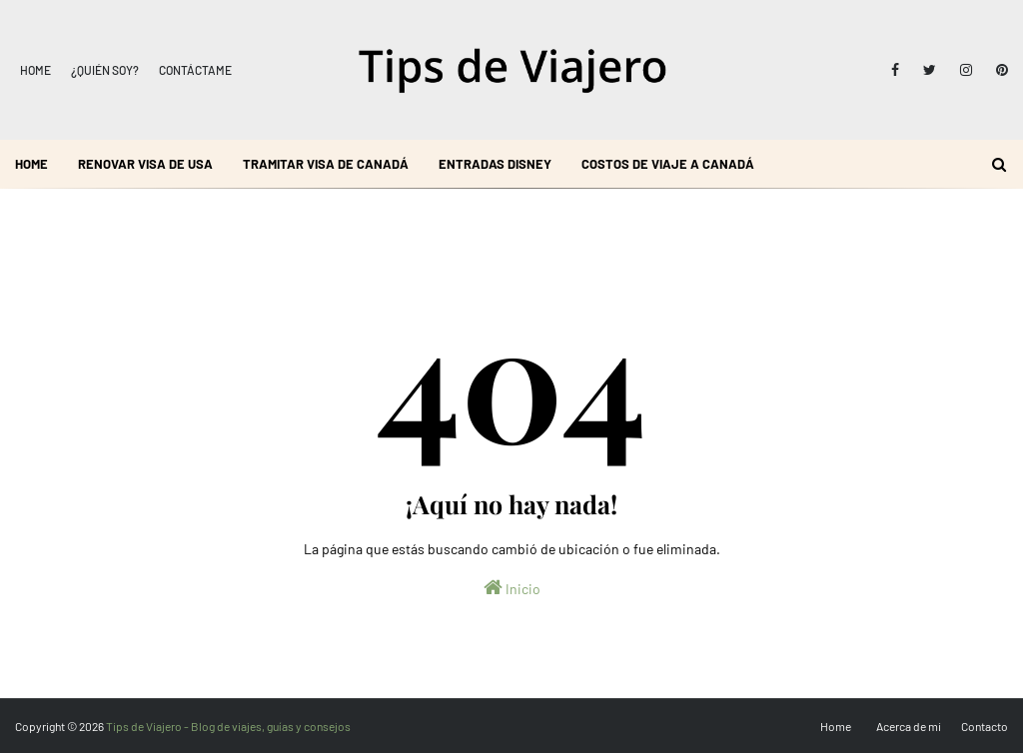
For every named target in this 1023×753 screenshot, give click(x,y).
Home (35, 70)
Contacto (984, 726)
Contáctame (195, 70)
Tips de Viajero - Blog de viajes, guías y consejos (228, 726)
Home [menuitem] (31, 164)
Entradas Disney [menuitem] (495, 164)
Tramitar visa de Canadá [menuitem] (326, 164)
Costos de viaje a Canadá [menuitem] (667, 164)
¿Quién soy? (105, 70)
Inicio (512, 587)
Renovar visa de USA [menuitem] (145, 164)
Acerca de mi (908, 726)
